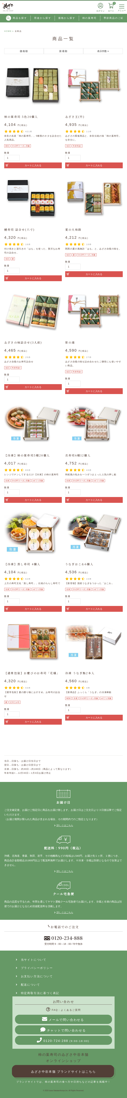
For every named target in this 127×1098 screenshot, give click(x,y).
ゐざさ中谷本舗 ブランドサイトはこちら (63, 1071)
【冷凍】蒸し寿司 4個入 (22, 564)
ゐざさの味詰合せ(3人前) (23, 342)
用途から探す (42, 18)
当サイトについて (31, 959)
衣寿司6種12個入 (78, 455)
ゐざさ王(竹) (75, 117)
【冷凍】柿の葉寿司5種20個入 (27, 455)
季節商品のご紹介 (115, 18)
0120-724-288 (63, 1040)
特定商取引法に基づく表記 (37, 993)
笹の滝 (70, 342)
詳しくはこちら (65, 825)
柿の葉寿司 (89, 18)
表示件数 (103, 51)
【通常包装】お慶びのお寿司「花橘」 (32, 673)
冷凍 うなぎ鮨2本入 (80, 673)
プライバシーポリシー (34, 967)
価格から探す (66, 18)
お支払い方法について (34, 976)
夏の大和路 (73, 230)
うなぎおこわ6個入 (79, 564)
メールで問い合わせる (63, 1019)
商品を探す (16, 18)
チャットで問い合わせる (63, 1029)
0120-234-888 (63, 937)
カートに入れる (33, 165)
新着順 (63, 51)
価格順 (24, 51)
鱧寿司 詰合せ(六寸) (19, 230)
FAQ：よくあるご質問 (63, 1010)
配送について (28, 984)
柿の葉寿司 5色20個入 (21, 117)
